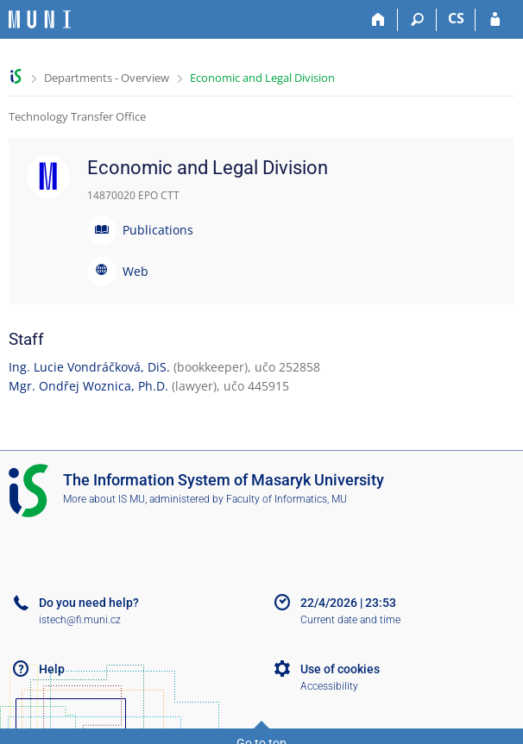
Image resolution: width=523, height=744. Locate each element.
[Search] (417, 20)
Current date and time (350, 620)
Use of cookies (340, 669)
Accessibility (329, 686)
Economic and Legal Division (262, 77)
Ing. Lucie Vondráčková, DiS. (89, 367)
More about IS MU (104, 499)
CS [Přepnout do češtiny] (456, 18)
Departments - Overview (106, 77)
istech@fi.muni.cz (80, 620)
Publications (158, 230)
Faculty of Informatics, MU (286, 499)
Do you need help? (89, 603)
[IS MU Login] (495, 20)
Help (52, 669)
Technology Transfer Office (77, 116)
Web (135, 271)
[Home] (378, 20)
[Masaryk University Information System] (40, 19)
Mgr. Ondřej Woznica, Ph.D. (88, 386)
